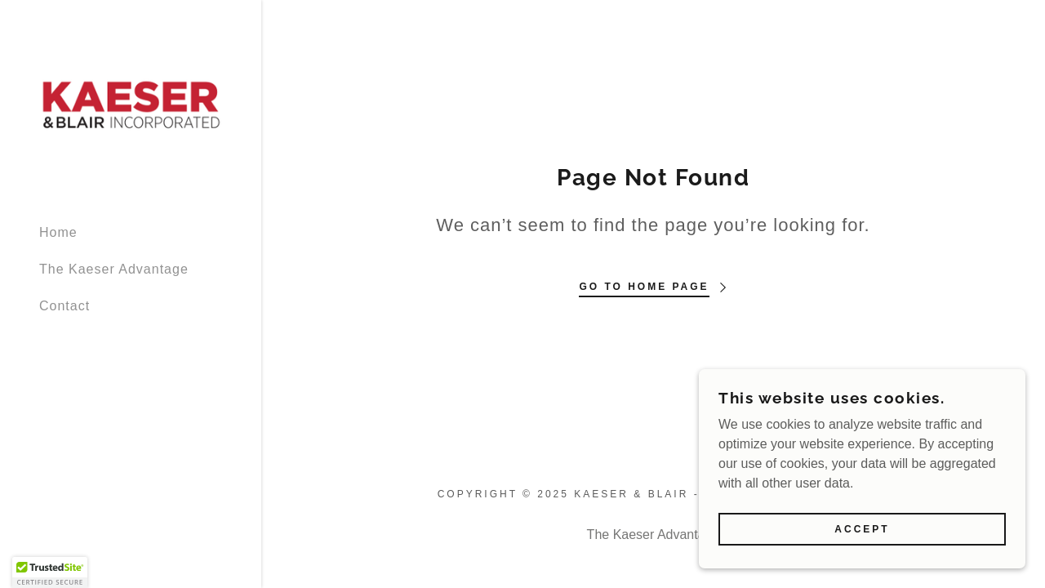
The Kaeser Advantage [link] (114, 269)
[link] (130, 104)
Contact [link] (64, 306)
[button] (49, 572)
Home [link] (58, 232)
